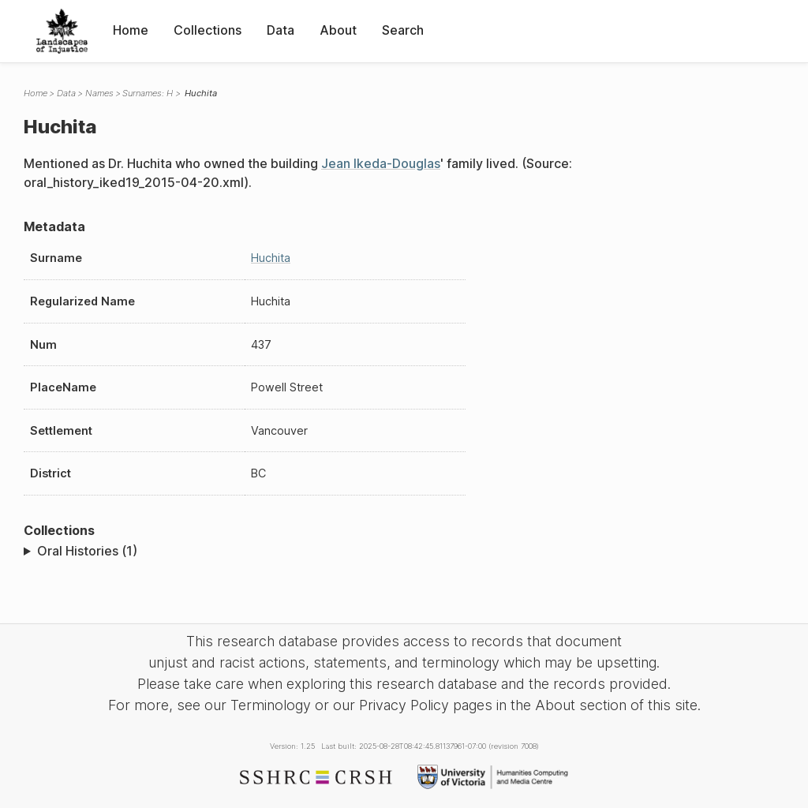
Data (280, 30)
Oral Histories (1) (87, 551)
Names (99, 93)
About (338, 30)
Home (130, 30)
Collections (207, 30)
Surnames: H (147, 93)
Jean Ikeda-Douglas (380, 163)
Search (403, 30)
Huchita (270, 257)
